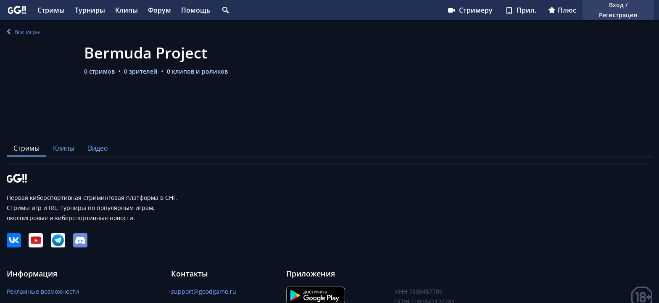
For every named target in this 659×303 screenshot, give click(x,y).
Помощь (196, 10)
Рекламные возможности (43, 291)
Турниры (90, 10)
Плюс (562, 10)
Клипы (126, 10)
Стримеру (470, 10)
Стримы (51, 10)
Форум (159, 10)
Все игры (24, 32)
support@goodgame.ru (203, 291)
